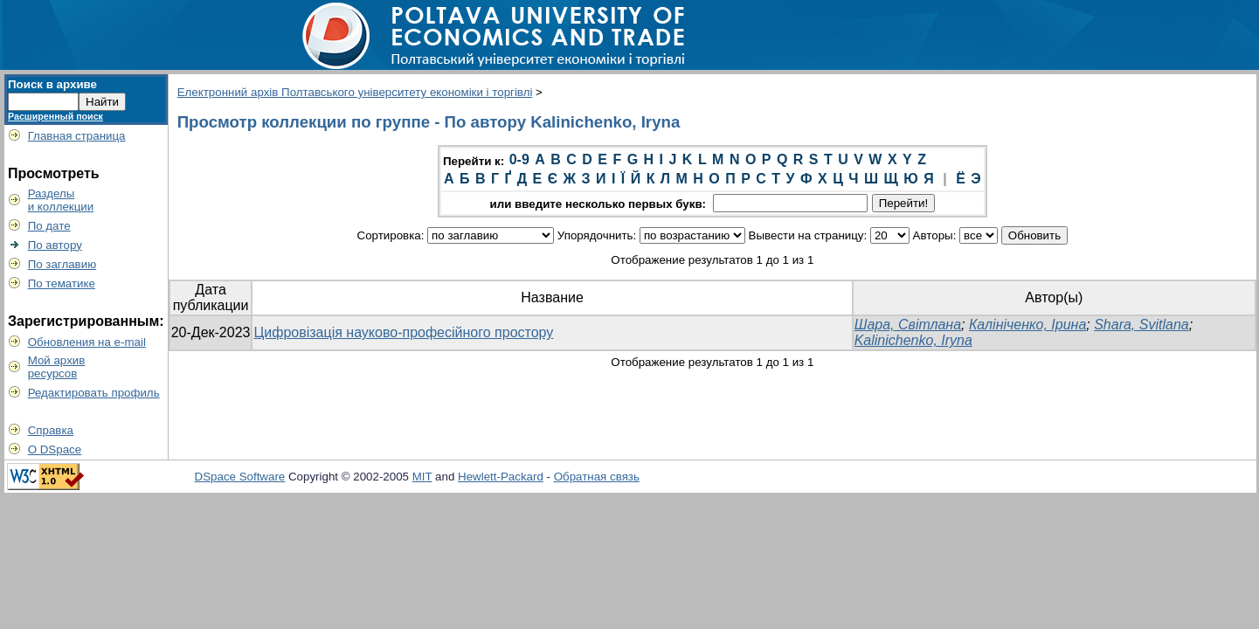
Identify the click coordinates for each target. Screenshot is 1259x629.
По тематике (61, 283)
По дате (49, 225)
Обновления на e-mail (87, 342)
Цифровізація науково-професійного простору (403, 332)
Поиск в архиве (52, 84)
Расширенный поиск (55, 116)
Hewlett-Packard (500, 476)
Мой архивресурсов (57, 367)
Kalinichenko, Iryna (913, 340)
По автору (55, 245)
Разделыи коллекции (61, 200)
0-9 (519, 159)
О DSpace (55, 449)
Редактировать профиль (94, 392)
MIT (422, 476)
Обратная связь (597, 476)
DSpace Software (240, 476)
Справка (50, 430)
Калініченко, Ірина (1027, 324)
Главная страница (77, 135)
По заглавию (62, 264)
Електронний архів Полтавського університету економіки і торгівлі (355, 92)
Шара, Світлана (907, 324)
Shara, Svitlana (1141, 324)
